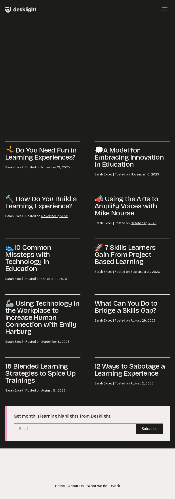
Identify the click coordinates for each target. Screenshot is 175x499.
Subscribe (149, 429)
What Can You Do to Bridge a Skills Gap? (126, 307)
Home (60, 486)
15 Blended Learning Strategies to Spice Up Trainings (40, 373)
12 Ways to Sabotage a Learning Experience (130, 370)
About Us (76, 486)
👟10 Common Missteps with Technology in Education (28, 258)
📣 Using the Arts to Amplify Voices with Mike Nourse (126, 206)
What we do (97, 486)
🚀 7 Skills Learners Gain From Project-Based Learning (125, 254)
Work (115, 486)
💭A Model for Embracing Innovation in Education (129, 157)
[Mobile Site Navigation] (165, 9)
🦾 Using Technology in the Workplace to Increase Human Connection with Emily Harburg (42, 317)
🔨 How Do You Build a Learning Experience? (41, 202)
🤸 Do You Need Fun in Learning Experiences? (40, 154)
